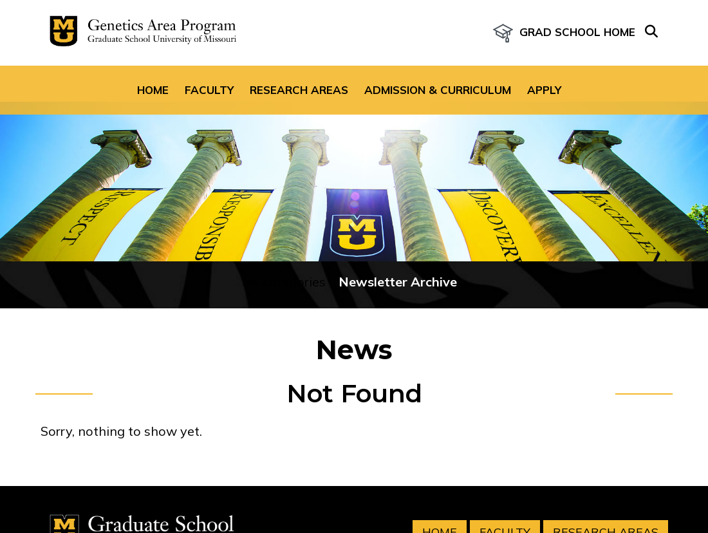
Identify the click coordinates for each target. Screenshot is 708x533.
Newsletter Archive (398, 246)
